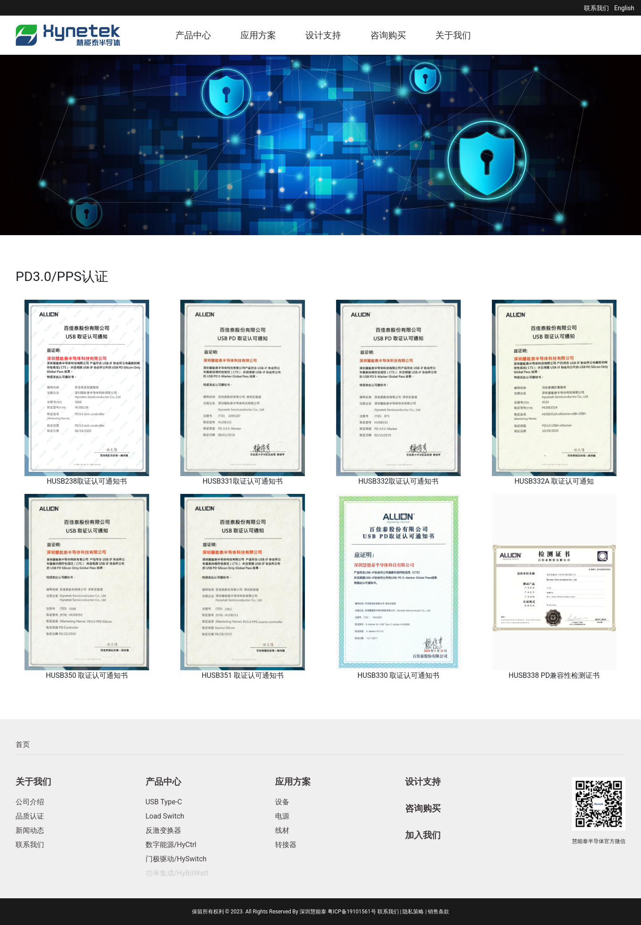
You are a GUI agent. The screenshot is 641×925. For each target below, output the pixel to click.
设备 (282, 802)
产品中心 (193, 35)
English (624, 8)
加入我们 (423, 835)
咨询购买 (388, 35)
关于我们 (453, 35)
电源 (282, 816)
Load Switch (165, 816)
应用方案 (258, 35)
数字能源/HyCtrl (171, 844)
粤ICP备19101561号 (352, 912)
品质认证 (30, 816)
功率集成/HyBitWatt (177, 873)
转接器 (285, 844)
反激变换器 (163, 830)
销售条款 (438, 912)
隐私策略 (413, 912)
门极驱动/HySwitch (176, 859)
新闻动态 (30, 830)
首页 (23, 744)
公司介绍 (30, 802)
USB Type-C (164, 802)
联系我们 (596, 8)
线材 (282, 830)
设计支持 (323, 35)
